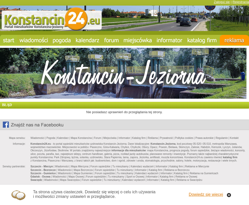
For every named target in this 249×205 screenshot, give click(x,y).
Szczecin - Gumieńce (43, 173)
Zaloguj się (222, 2)
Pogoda (50, 138)
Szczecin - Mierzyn (41, 166)
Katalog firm (139, 138)
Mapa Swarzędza (70, 180)
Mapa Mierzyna (79, 166)
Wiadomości (37, 138)
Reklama (153, 138)
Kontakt (234, 138)
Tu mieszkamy (120, 166)
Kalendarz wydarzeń (142, 166)
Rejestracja (240, 2)
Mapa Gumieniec (83, 173)
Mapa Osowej (76, 176)
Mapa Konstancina (81, 138)
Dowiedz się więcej (206, 194)
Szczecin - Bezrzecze (43, 170)
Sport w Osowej (135, 176)
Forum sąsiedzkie (100, 166)
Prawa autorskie (204, 138)
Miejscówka (110, 138)
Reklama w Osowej (186, 176)
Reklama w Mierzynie (197, 166)
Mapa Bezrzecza (83, 170)
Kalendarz (63, 138)
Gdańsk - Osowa (40, 176)
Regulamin (222, 138)
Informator (124, 138)
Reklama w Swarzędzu (189, 180)
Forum (97, 138)
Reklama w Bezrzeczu (177, 170)
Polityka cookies (184, 138)
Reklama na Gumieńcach (204, 173)
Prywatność (166, 138)
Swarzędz (36, 180)
